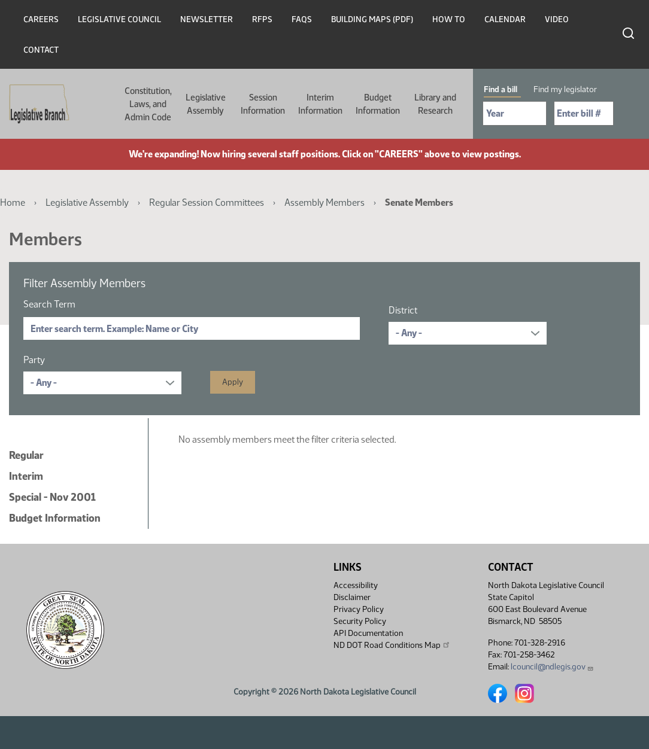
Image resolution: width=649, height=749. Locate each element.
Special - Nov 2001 (52, 497)
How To (448, 19)
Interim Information (320, 104)
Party (34, 360)
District (403, 310)
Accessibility (355, 585)
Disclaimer (352, 597)
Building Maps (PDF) (372, 19)
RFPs (262, 19)
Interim (26, 476)
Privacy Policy (358, 609)
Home (12, 202)
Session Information (263, 104)
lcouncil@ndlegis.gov (552, 667)
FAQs (302, 19)
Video (557, 19)
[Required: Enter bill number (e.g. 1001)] (584, 113)
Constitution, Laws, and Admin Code (148, 104)
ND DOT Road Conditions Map (392, 645)
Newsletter (206, 19)
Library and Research (435, 104)
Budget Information (378, 104)
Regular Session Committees (206, 202)
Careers (41, 19)
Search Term (49, 304)
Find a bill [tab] (500, 89)
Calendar (505, 19)
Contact (41, 50)
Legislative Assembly (206, 104)
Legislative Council (119, 19)
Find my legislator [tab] (565, 89)
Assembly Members (324, 202)
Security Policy (359, 621)
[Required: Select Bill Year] (515, 113)
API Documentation (368, 633)
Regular (26, 455)
